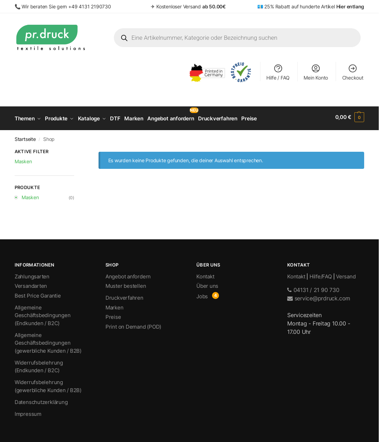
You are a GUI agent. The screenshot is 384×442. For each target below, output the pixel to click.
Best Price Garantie (38, 293)
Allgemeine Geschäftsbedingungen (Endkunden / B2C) (43, 313)
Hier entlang (350, 6)
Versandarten (31, 283)
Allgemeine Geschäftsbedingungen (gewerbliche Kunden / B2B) (48, 340)
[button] (350, 117)
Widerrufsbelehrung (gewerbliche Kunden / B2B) (48, 384)
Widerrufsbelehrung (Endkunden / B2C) (39, 364)
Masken (30, 195)
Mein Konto (316, 72)
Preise (113, 315)
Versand (345, 274)
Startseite (25, 137)
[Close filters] (76, 150)
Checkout (352, 72)
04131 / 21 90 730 (313, 287)
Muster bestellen (125, 283)
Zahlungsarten (32, 274)
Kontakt (205, 274)
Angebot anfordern (128, 274)
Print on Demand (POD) (133, 324)
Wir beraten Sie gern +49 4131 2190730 (66, 6)
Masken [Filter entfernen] (23, 159)
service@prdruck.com (318, 296)
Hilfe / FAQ (278, 72)
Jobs (202, 294)
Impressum (28, 411)
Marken (114, 305)
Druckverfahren (124, 295)
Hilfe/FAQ (320, 274)
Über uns (207, 283)
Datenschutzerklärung (41, 399)
